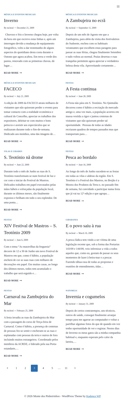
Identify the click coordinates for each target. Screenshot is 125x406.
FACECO (12, 88)
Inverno (11, 20)
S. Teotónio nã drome (23, 157)
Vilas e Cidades (13, 151)
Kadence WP (93, 396)
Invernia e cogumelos (85, 296)
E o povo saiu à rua (83, 225)
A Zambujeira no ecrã (85, 20)
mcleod (10, 28)
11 (66, 368)
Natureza (71, 290)
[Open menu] (118, 6)
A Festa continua (81, 88)
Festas (70, 83)
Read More (13, 73)
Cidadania (72, 220)
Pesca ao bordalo (81, 157)
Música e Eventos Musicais (20, 14)
